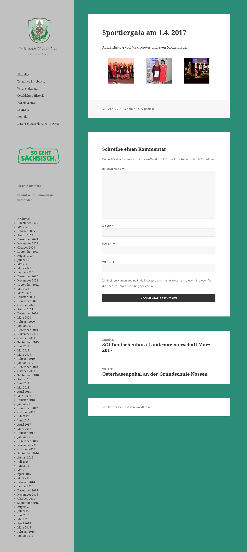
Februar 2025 (26, 231)
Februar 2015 (26, 531)
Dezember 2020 (27, 313)
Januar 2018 (25, 404)
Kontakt (22, 117)
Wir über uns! (26, 102)
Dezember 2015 (27, 490)
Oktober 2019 (26, 338)
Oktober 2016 (26, 449)
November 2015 (27, 494)
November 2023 (27, 243)
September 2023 (28, 252)
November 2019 (27, 334)
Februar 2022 (26, 297)
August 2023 (25, 256)
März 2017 (24, 429)
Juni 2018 (23, 383)
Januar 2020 (25, 326)
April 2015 (24, 523)
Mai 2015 (23, 519)
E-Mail (108, 244)
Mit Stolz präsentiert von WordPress (126, 407)
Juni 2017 (23, 420)
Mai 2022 (23, 289)
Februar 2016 (26, 482)
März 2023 (24, 268)
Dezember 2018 (27, 367)
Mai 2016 (23, 470)
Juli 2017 (23, 416)
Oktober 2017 (26, 412)
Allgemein (147, 109)
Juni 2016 (23, 466)
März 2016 (24, 478)
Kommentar (113, 169)
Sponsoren (24, 109)
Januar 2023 (25, 272)
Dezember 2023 (27, 239)
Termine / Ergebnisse (31, 81)
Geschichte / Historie (30, 95)
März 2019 (24, 354)
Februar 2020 (26, 322)
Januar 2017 (25, 437)
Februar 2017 (26, 433)
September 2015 (28, 503)
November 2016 (27, 445)
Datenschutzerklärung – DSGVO (38, 124)
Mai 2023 (23, 264)
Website (108, 262)
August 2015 (25, 507)
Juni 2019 (23, 346)
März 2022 (24, 293)
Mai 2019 (23, 350)
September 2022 (28, 284)
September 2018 (28, 375)
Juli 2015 (23, 511)
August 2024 (25, 235)
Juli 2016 (23, 461)
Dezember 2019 (27, 330)
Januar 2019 (25, 363)
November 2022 (27, 280)
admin (131, 109)
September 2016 (28, 453)
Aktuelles (23, 74)
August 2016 (25, 457)
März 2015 (24, 527)
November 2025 (27, 223)
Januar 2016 (25, 486)
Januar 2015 (25, 536)
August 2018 (25, 379)
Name (107, 226)
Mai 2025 (23, 227)
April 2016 (24, 474)
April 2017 (24, 424)
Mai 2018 (23, 387)
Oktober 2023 (26, 247)
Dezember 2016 (27, 441)
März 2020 (24, 317)
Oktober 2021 (26, 305)
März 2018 (24, 396)
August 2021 (25, 309)
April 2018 (24, 392)
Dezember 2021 (27, 301)
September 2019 (28, 342)
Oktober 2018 (26, 371)
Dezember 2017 (27, 408)
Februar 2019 (26, 359)
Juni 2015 (23, 515)
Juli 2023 (23, 260)
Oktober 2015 (26, 499)
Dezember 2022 (27, 276)
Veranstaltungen (28, 88)
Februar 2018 (26, 400)
